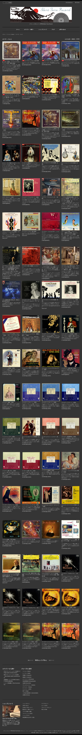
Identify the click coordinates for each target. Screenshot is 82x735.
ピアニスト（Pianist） (27, 687)
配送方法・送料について (28, 709)
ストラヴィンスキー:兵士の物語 (49, 94)
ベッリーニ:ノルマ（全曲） (8, 436)
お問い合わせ (62, 29)
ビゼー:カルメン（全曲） (8, 197)
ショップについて (42, 29)
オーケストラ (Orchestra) (28, 679)
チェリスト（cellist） (27, 689)
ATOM (45, 709)
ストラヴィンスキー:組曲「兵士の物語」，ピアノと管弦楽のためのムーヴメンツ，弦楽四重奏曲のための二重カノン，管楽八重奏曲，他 (11, 267)
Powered (69, 732)
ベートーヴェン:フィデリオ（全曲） (30, 504)
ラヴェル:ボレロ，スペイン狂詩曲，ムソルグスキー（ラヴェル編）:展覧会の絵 (50, 575)
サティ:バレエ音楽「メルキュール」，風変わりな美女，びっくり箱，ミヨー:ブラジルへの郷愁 (69, 233)
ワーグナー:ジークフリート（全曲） (30, 128)
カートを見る (44, 705)
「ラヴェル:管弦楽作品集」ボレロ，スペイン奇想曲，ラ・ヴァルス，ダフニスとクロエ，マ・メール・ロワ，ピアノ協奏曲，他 (70, 199)
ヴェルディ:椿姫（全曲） (8, 402)
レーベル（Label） (27, 673)
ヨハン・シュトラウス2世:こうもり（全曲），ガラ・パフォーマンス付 (10, 334)
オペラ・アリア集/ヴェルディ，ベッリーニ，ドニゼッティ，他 (11, 163)
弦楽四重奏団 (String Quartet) (29, 681)
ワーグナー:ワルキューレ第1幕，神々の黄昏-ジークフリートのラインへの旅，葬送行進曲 (51, 130)
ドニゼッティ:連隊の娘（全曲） (69, 368)
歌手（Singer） (26, 691)
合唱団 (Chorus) (26, 695)
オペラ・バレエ (19, 34)
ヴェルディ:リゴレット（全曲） (29, 402)
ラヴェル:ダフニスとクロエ (69, 60)
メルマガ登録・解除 (27, 711)
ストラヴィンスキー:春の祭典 (30, 60)
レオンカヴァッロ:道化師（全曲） (70, 334)
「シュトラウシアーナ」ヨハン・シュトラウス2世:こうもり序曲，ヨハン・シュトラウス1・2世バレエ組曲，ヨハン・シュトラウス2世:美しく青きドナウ (51, 268)
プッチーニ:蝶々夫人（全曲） (9, 470)
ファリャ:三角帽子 (46, 539)
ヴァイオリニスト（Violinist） (29, 685)
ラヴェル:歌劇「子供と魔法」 (9, 539)
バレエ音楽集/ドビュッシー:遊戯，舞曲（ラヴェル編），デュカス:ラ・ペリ (70, 541)
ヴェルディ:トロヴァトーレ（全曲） (70, 299)
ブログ (53, 29)
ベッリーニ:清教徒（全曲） (8, 368)
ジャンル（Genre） (11, 34)
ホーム (18, 29)
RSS (42, 709)
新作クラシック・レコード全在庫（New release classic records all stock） (12, 676)
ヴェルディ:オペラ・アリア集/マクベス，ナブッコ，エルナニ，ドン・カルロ (31, 301)
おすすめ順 (67, 39)
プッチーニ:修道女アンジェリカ (29, 163)
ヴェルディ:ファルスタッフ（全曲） (30, 197)
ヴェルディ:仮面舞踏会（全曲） (69, 436)
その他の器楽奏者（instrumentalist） (31, 693)
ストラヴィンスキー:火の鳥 (28, 539)
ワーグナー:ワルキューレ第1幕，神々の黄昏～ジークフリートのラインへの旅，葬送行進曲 (10, 62)
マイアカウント (69, 2)
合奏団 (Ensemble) (27, 683)
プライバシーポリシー (46, 707)
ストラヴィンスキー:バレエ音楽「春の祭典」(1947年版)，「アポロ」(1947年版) (71, 96)
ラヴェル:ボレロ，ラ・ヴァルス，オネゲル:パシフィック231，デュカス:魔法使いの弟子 (10, 96)
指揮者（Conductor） (27, 677)
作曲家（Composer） (27, 675)
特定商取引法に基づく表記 (28, 717)
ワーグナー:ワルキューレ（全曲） (10, 504)
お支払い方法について (27, 707)
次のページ (51, 660)
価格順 (73, 39)
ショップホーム (26, 703)
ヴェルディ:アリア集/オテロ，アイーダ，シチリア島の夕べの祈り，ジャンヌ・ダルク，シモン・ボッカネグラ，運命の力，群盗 (70, 267)
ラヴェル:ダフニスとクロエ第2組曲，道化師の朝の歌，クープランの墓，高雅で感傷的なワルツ (11, 575)
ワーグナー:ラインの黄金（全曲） (10, 641)
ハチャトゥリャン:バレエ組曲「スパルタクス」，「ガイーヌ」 (11, 232)
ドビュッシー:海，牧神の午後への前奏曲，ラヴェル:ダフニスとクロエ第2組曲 (31, 574)
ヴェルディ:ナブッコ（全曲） (49, 334)
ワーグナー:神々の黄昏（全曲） (49, 607)
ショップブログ (26, 715)
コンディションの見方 (27, 713)
